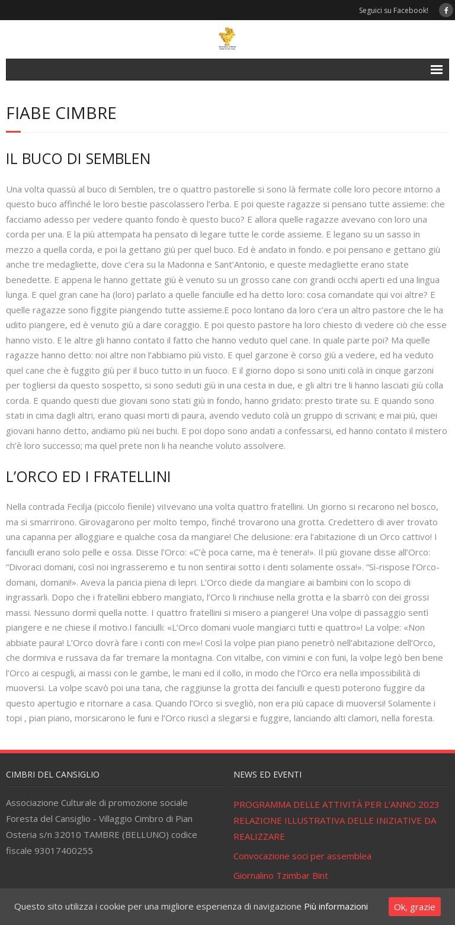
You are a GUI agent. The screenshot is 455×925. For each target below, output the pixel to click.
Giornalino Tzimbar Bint (280, 875)
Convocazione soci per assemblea (302, 856)
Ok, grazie (414, 907)
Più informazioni (336, 906)
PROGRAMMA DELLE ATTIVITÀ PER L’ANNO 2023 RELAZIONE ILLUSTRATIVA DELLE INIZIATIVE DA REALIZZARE (336, 820)
